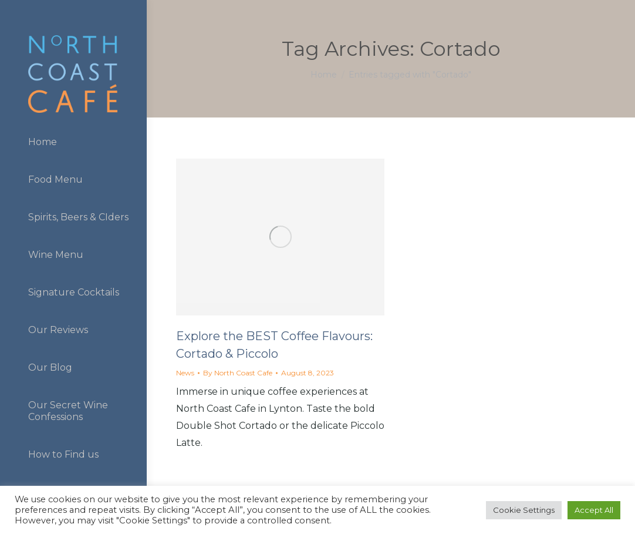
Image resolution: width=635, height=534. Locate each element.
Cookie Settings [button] (524, 510)
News (185, 372)
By (237, 372)
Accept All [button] (594, 510)
